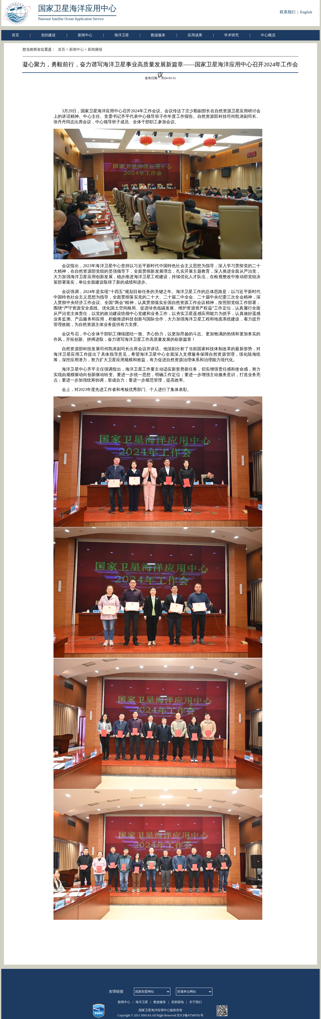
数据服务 (158, 35)
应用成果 (195, 35)
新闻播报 (95, 49)
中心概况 (268, 35)
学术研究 (231, 35)
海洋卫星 (121, 35)
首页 (15, 35)
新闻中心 (85, 35)
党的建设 (48, 35)
